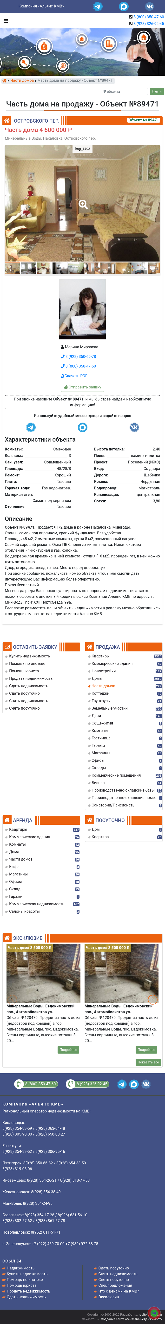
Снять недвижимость (118, 1274)
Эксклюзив (109, 1297)
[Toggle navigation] (4, 20)
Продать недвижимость (28, 1291)
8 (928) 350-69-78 (78, 356)
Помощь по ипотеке (25, 1279)
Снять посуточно (114, 1279)
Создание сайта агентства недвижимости (132, 1319)
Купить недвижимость (27, 1274)
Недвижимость (20, 1268)
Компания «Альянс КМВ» (41, 6)
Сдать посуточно (114, 1268)
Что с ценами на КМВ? (119, 1291)
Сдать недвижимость (26, 1297)
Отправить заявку (82, 387)
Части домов (22, 81)
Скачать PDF (74, 376)
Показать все (148, 1062)
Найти (157, 91)
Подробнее (68, 1050)
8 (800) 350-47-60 (148, 17)
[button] (82, 201)
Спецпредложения (115, 1285)
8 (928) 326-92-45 (148, 23)
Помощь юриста (21, 1285)
